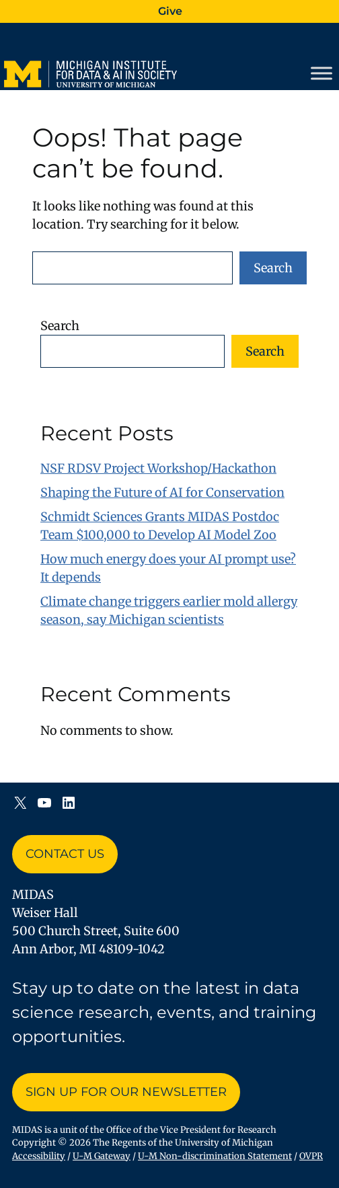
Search (273, 268)
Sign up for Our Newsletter (126, 1091)
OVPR (311, 1156)
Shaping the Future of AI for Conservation (162, 492)
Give (170, 11)
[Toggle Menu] (321, 73)
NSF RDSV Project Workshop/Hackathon (158, 468)
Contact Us (65, 853)
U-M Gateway (101, 1156)
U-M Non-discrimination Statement (215, 1156)
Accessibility (38, 1156)
